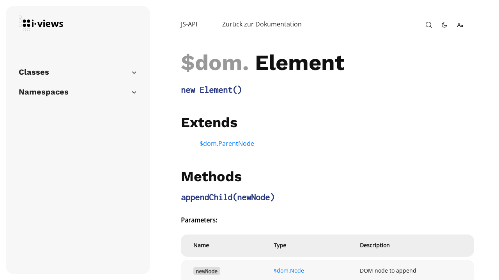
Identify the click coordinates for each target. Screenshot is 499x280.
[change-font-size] (460, 25)
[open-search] (429, 25)
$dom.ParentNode (227, 143)
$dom (211, 62)
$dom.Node (289, 270)
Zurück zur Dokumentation (262, 24)
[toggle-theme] (444, 25)
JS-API (189, 24)
